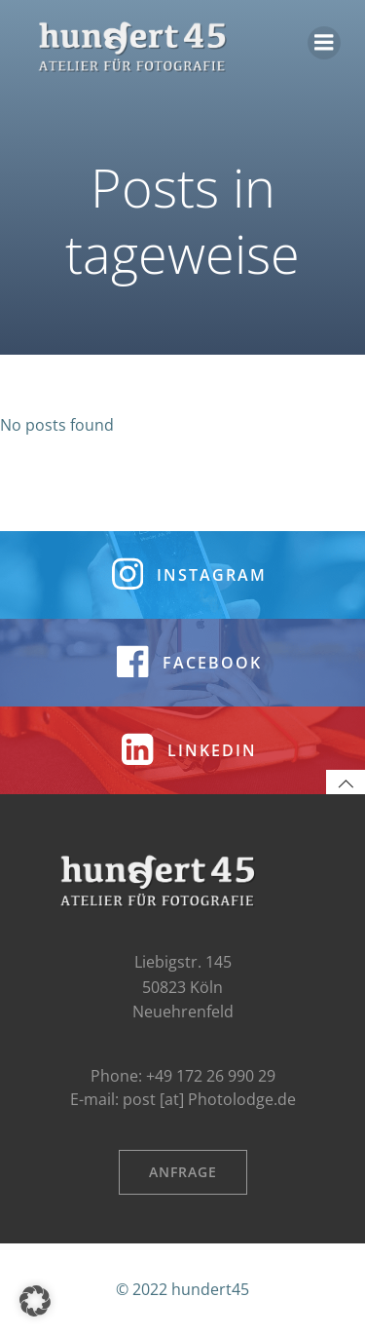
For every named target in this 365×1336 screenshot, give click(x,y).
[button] (35, 1301)
